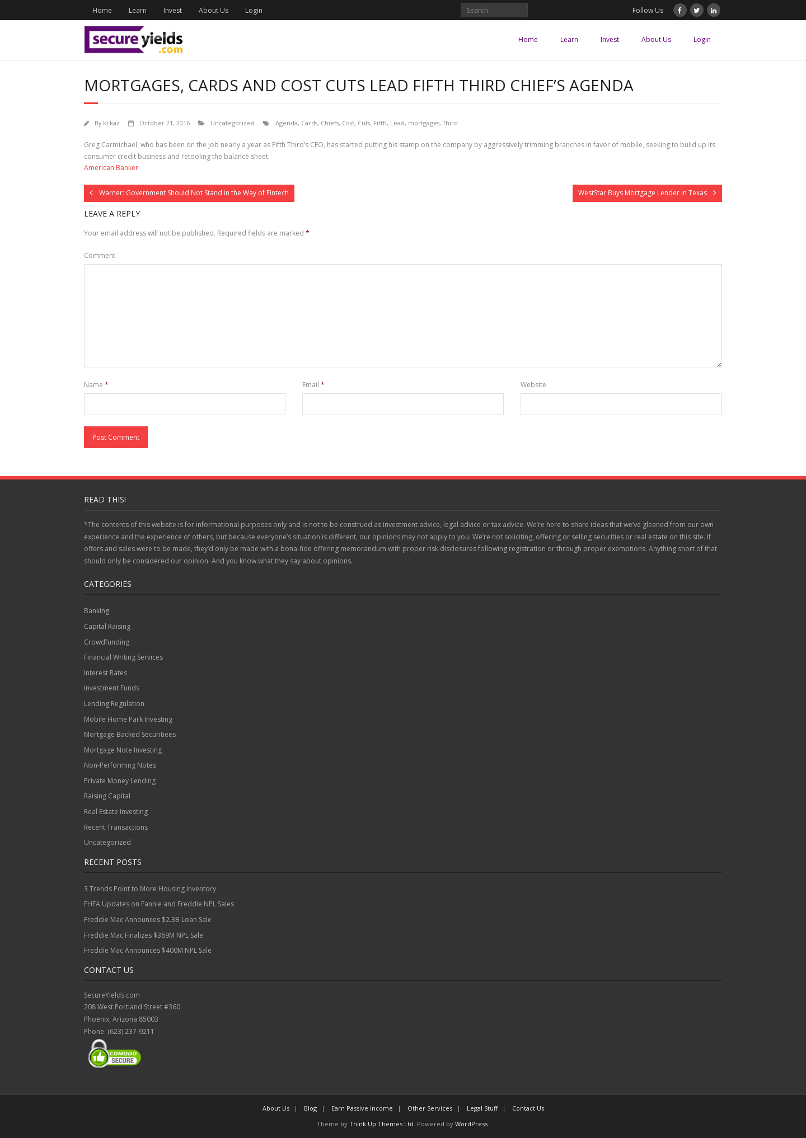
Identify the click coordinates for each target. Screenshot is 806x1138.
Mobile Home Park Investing (128, 719)
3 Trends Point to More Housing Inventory (150, 889)
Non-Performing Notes (120, 765)
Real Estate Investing (116, 811)
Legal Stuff (482, 1108)
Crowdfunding (106, 642)
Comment (99, 255)
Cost (348, 123)
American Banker (111, 167)
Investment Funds (111, 688)
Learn (138, 10)
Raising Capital (107, 796)
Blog (310, 1108)
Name (96, 384)
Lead (397, 123)
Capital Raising (107, 626)
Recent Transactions (116, 827)
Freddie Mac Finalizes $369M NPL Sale (143, 935)
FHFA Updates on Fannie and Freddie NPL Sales (159, 904)
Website (533, 384)
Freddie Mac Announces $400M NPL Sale (148, 950)
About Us (213, 10)
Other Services (429, 1108)
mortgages (423, 123)
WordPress (471, 1124)
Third (450, 123)
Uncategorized (232, 123)
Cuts (364, 123)
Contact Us (528, 1108)
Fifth (380, 123)
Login (254, 10)
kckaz (111, 123)
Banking (96, 610)
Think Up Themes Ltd (381, 1124)
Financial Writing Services (123, 657)
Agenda (286, 123)
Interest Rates (105, 673)
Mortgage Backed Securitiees (130, 734)
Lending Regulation (114, 703)
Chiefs (330, 123)
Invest (172, 10)
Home (102, 10)
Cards (309, 123)
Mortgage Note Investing (123, 750)
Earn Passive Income (362, 1108)
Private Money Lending (120, 781)
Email (313, 384)
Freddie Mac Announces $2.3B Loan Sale (148, 919)
